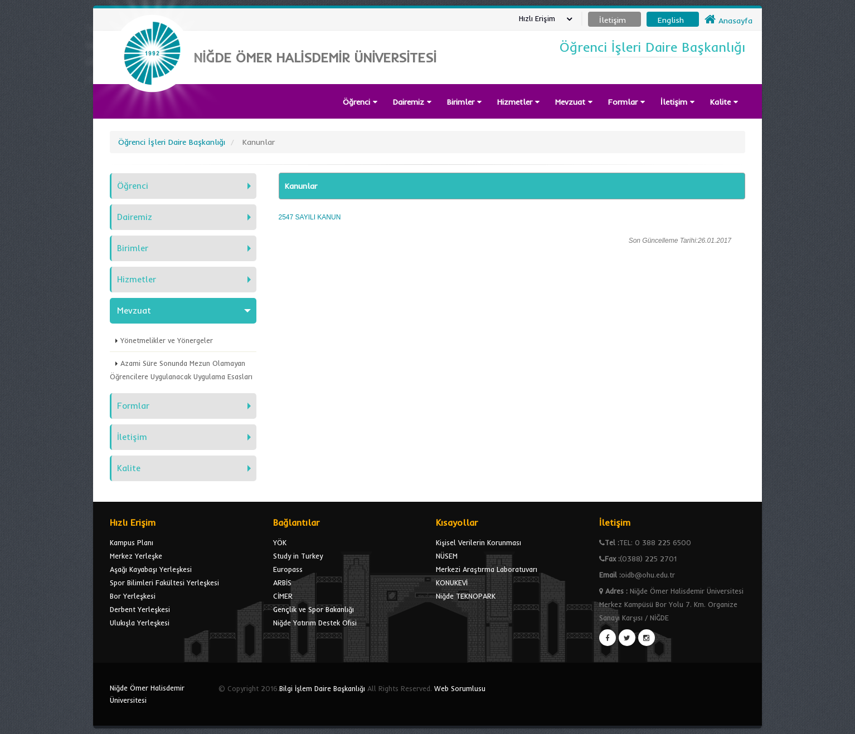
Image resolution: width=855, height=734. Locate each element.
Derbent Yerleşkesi (140, 609)
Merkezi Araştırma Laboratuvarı (486, 569)
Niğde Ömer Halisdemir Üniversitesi (147, 693)
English (671, 20)
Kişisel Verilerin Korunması (478, 542)
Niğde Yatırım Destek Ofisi (315, 622)
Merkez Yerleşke (136, 555)
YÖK (279, 542)
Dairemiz (412, 102)
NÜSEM (447, 555)
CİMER (283, 595)
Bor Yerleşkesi (133, 595)
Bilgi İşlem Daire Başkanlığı (322, 688)
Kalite (724, 102)
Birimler (464, 102)
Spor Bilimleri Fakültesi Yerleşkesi (164, 582)
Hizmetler (518, 102)
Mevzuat (573, 102)
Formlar (626, 102)
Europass (288, 569)
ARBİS (282, 582)
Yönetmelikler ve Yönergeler (166, 340)
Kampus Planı (131, 542)
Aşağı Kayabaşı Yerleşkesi (151, 569)
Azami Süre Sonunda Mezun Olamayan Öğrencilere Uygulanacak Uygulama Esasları (181, 370)
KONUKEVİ (452, 582)
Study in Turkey (298, 555)
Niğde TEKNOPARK (465, 595)
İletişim (677, 102)
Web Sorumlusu (459, 688)
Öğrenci (360, 102)
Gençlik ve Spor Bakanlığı (313, 609)
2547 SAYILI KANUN (310, 217)
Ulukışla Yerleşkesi (139, 622)
